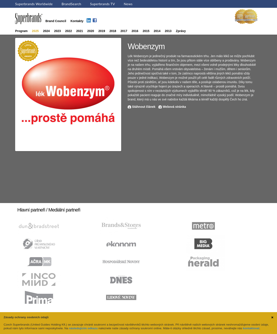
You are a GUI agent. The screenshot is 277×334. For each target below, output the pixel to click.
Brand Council (55, 21)
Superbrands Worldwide (34, 4)
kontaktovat (251, 328)
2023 (57, 31)
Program (21, 31)
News (128, 4)
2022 (68, 31)
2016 (135, 31)
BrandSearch (71, 4)
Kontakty (77, 21)
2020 (90, 31)
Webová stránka (174, 106)
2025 (35, 31)
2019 (101, 31)
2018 (113, 31)
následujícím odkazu (83, 328)
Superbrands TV (102, 4)
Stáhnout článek (143, 106)
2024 (46, 31)
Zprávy (181, 31)
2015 (146, 31)
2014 (157, 31)
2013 (168, 31)
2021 (79, 31)
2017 (124, 31)
